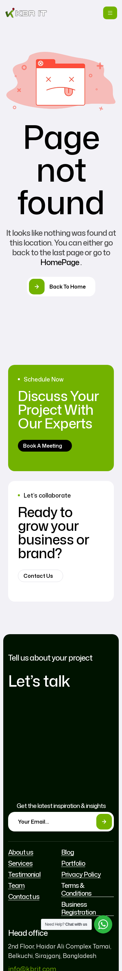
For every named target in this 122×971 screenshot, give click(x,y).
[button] (45, 446)
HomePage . (61, 262)
